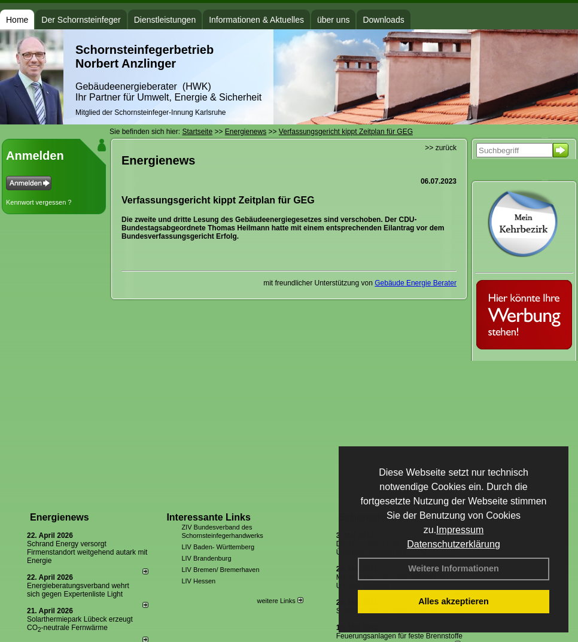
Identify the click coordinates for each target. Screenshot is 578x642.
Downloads (383, 20)
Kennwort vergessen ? (38, 202)
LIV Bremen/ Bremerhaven (220, 569)
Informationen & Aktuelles (256, 20)
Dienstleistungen (165, 20)
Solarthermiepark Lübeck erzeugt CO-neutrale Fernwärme (80, 623)
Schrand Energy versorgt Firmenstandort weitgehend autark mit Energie (87, 552)
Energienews (59, 517)
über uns (333, 20)
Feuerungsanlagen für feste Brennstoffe (399, 636)
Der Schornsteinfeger (80, 20)
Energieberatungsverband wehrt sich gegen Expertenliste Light (78, 590)
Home (17, 20)
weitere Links (280, 600)
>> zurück (441, 148)
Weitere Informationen (453, 568)
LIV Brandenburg (206, 558)
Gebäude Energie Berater (416, 283)
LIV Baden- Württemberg (217, 546)
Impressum (459, 530)
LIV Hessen (198, 581)
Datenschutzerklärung (453, 544)
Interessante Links (208, 517)
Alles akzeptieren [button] (453, 601)
